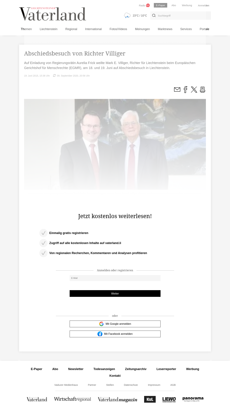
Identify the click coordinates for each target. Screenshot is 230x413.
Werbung (192, 369)
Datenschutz (131, 384)
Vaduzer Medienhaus (66, 384)
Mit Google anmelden (115, 323)
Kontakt (115, 375)
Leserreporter (166, 369)
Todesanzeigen (104, 369)
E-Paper (36, 369)
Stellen (110, 384)
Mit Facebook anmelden (115, 333)
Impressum (154, 384)
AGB (173, 384)
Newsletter (75, 369)
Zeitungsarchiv (135, 369)
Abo (55, 369)
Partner (92, 384)
